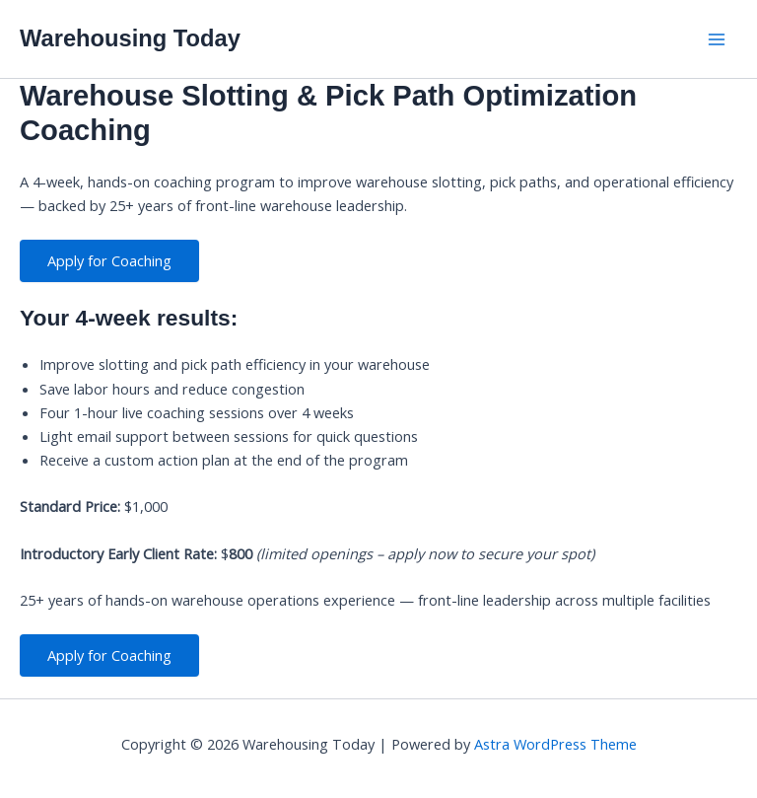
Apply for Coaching (109, 260)
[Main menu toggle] (716, 39)
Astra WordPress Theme (555, 744)
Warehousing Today (130, 38)
